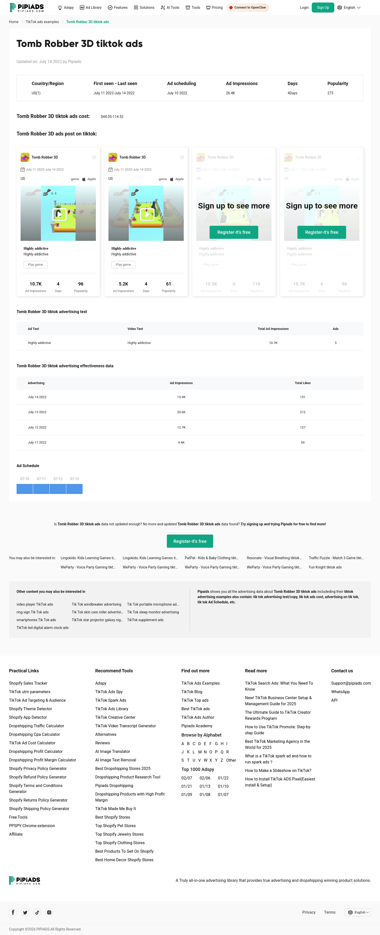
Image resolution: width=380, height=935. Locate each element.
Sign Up (323, 8)
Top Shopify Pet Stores (115, 825)
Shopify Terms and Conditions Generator (35, 788)
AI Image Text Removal (115, 760)
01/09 (186, 794)
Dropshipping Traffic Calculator (36, 726)
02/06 (205, 778)
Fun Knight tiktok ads (325, 567)
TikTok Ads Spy (108, 691)
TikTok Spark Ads (110, 700)
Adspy (100, 683)
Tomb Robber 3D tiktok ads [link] (87, 22)
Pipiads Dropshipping (114, 785)
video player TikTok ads (35, 604)
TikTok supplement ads (145, 620)
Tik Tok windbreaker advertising (96, 604)
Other (226, 760)
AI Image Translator (112, 751)
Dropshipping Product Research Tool (127, 777)
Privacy (308, 912)
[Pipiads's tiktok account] (37, 912)
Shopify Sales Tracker (28, 683)
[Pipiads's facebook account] (13, 912)
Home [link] (14, 22)
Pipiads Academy (196, 726)
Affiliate (16, 834)
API (334, 700)
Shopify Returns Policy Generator (38, 800)
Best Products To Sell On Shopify (124, 851)
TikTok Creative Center (115, 717)
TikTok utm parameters (29, 691)
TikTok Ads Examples (200, 683)
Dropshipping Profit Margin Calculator (42, 760)
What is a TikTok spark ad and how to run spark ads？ (278, 759)
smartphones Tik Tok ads (36, 620)
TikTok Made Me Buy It (115, 808)
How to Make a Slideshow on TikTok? (278, 770)
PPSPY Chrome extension (32, 825)
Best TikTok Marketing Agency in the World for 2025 (277, 744)
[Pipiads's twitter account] (25, 912)
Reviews (102, 743)
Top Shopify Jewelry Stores (119, 834)
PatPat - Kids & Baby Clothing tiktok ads (215, 558)
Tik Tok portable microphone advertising (154, 604)
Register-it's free (233, 232)
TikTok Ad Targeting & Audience (37, 700)
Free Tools (18, 817)
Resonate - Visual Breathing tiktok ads (276, 558)
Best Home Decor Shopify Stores (124, 859)
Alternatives (105, 734)
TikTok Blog (192, 691)
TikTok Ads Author (197, 717)
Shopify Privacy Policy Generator (38, 768)
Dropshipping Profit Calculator (35, 751)
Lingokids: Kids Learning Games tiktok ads (92, 558)
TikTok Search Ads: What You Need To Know (279, 686)
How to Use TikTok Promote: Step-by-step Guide (278, 730)
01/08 (205, 794)
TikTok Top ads (195, 700)
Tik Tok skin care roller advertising (98, 612)
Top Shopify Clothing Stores (120, 842)
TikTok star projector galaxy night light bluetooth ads (99, 620)
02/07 (186, 778)
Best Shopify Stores (112, 817)
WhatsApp (340, 691)
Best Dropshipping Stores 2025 (122, 768)
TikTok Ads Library (111, 708)
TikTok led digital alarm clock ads (43, 628)
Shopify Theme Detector (30, 708)
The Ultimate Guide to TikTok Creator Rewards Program (278, 715)
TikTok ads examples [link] (43, 22)
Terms (329, 912)
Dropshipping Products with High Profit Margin (129, 797)
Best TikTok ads (195, 708)
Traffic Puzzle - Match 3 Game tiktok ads (340, 558)
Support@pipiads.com (351, 683)
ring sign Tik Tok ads (33, 612)
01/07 (223, 794)
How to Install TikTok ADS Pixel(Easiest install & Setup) (280, 782)
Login (304, 8)
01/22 (223, 778)
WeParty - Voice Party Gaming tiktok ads (92, 567)
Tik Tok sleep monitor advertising (153, 612)
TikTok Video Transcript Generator (125, 726)
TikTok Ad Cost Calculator (32, 743)
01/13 (205, 786)
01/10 (223, 786)
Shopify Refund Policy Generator (38, 777)
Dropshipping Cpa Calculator (34, 734)
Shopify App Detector (28, 717)
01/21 (186, 786)
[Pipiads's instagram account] (49, 912)
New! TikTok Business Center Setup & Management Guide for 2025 (278, 700)
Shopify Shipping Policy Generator (39, 808)
